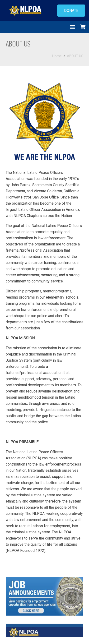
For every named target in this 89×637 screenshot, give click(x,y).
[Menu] (72, 27)
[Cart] (83, 27)
